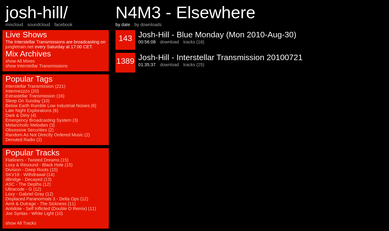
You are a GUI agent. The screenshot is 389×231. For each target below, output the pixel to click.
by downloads (148, 24)
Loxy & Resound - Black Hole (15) (39, 164)
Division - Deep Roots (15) (31, 169)
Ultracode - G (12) (23, 189)
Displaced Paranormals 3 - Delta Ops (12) (46, 198)
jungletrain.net (19, 46)
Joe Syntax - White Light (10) (34, 213)
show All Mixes (20, 61)
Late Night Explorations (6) (31, 110)
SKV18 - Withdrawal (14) (29, 174)
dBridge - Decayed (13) (28, 179)
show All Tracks (20, 223)
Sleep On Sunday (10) (27, 100)
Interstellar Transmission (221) (35, 86)
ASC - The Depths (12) (28, 184)
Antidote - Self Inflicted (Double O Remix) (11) (50, 208)
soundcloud (38, 24)
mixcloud (14, 24)
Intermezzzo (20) (22, 91)
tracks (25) (193, 64)
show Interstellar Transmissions (36, 65)
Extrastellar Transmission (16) (34, 95)
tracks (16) (193, 41)
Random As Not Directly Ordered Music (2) (47, 134)
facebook (63, 24)
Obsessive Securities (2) (29, 129)
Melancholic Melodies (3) (30, 125)
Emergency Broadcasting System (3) (41, 120)
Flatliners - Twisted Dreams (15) (36, 160)
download (169, 41)
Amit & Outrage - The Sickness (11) (40, 203)
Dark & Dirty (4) (20, 115)
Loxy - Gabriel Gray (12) (29, 194)
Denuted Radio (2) (23, 139)
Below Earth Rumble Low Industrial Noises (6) (50, 105)
